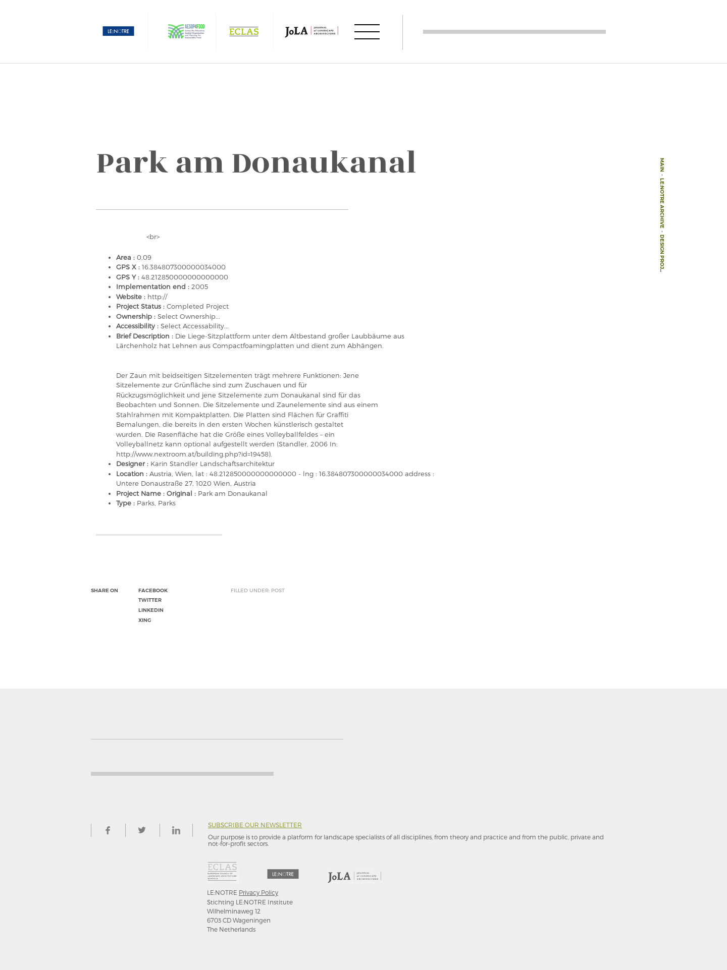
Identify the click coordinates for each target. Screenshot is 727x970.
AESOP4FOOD (186, 31)
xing (144, 620)
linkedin (151, 610)
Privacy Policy (258, 892)
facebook (153, 590)
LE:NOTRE (118, 31)
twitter (150, 600)
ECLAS (244, 31)
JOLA (311, 31)
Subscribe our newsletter (255, 825)
